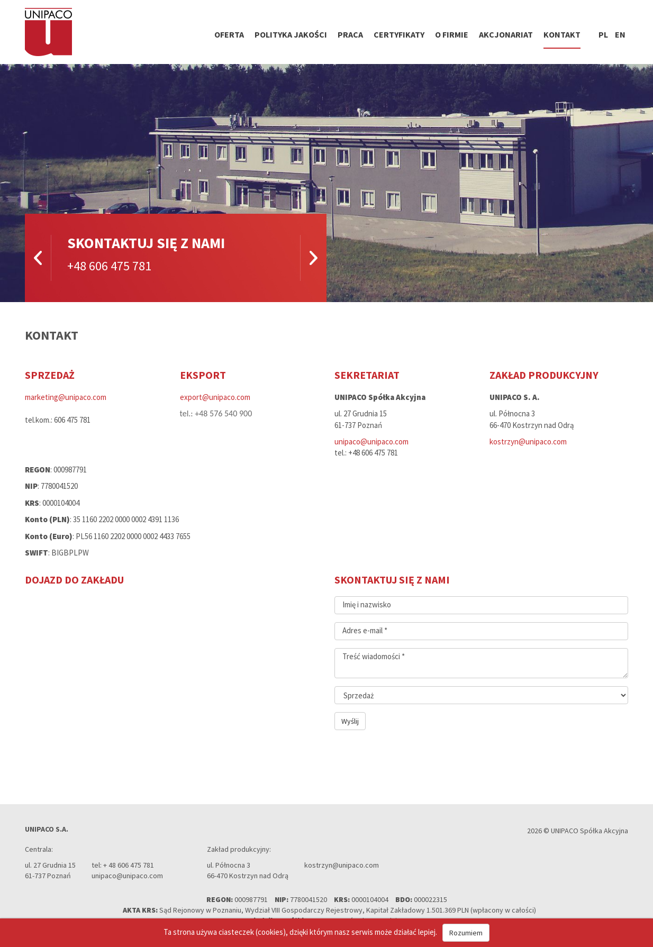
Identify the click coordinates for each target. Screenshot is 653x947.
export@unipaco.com (215, 397)
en (620, 34)
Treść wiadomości (373, 656)
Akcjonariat (506, 34)
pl (603, 34)
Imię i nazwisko (366, 604)
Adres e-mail (364, 630)
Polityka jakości (291, 34)
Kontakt (562, 34)
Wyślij (350, 721)
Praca (350, 34)
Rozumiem (466, 932)
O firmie (451, 34)
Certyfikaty (399, 34)
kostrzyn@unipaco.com (528, 441)
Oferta (229, 34)
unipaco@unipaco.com (371, 441)
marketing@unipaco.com (65, 397)
